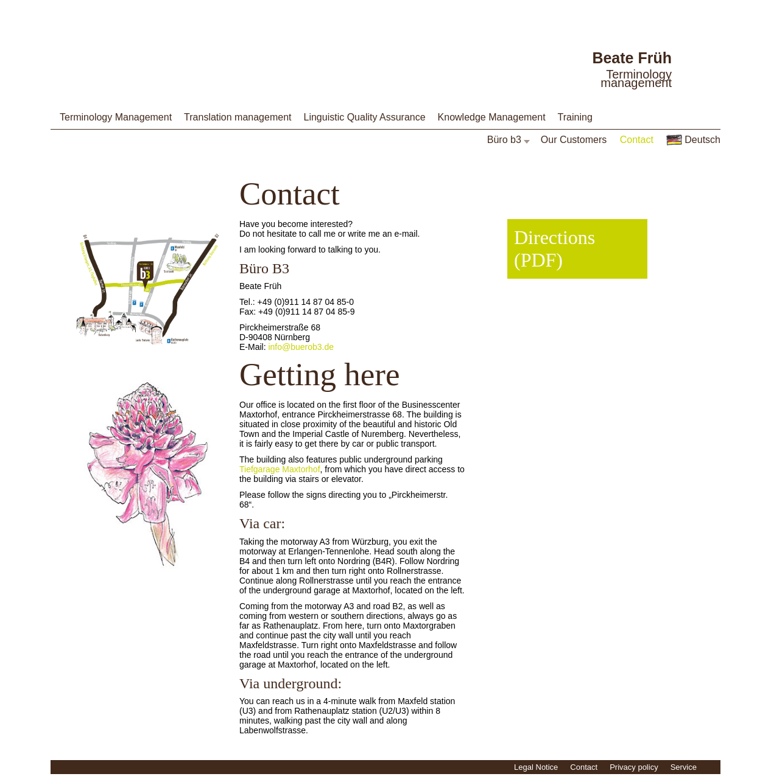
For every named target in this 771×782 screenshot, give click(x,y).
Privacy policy (634, 767)
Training (575, 117)
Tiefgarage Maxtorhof (279, 469)
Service (684, 767)
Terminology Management (116, 117)
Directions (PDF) (554, 248)
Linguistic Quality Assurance (364, 117)
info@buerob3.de (301, 347)
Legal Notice (536, 767)
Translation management (237, 117)
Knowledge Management (492, 117)
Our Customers (574, 139)
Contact (636, 139)
